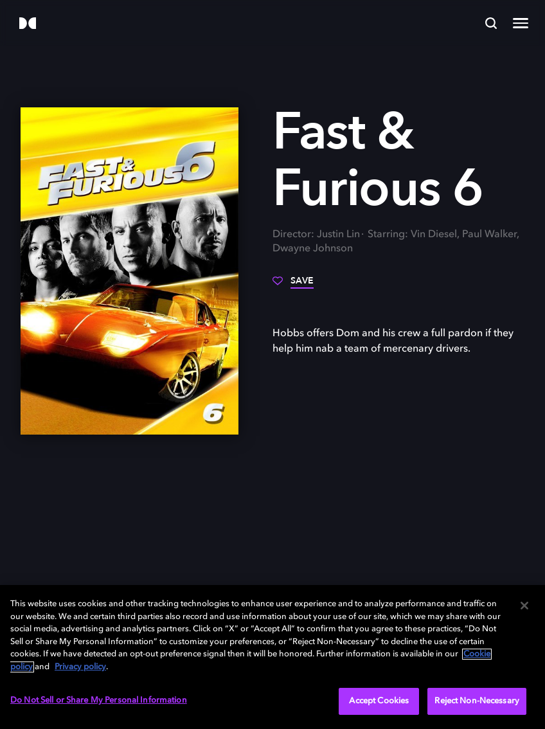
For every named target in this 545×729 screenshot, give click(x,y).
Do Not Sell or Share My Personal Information (98, 700)
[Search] (491, 23)
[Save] (293, 285)
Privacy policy (80, 667)
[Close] (524, 605)
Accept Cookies (379, 701)
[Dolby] (27, 24)
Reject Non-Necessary (476, 701)
